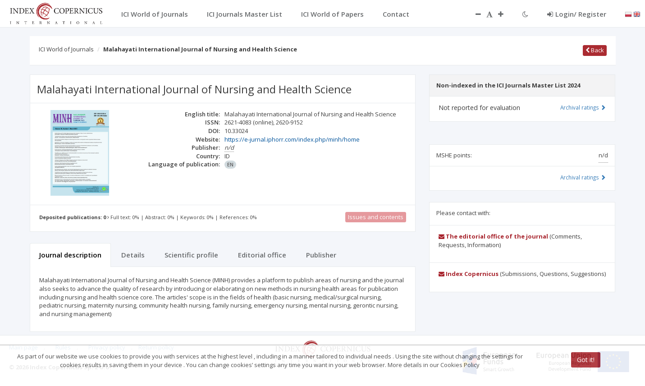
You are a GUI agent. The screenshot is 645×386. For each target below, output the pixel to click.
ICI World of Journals (66, 49)
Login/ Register (576, 13)
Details (133, 254)
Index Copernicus (469, 274)
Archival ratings (583, 107)
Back (595, 50)
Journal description (70, 254)
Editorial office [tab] (262, 254)
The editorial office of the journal (493, 236)
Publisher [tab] (321, 254)
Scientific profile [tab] (191, 254)
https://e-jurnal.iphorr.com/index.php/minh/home (292, 139)
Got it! (586, 359)
